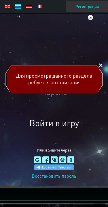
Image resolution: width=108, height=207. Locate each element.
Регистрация (87, 6)
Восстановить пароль (54, 176)
